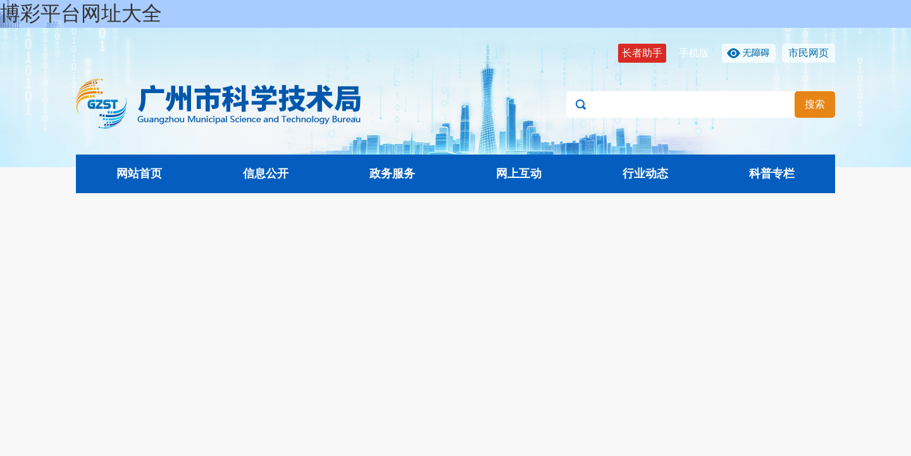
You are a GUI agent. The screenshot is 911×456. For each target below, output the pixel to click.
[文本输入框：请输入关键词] (700, 104)
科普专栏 (772, 173)
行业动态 (645, 173)
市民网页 (808, 53)
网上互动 (519, 173)
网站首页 (139, 173)
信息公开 (265, 173)
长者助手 (642, 53)
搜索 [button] (815, 104)
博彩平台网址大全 (81, 13)
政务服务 (392, 173)
